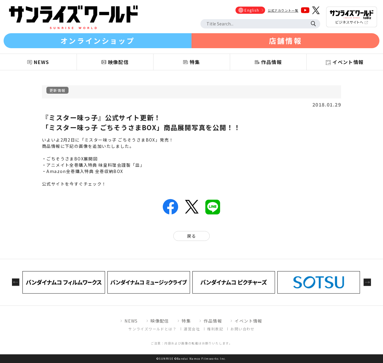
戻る (191, 236)
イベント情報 (248, 321)
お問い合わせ (242, 328)
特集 (186, 321)
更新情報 (57, 90)
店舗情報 (285, 40)
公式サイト (53, 184)
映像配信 (160, 321)
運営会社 (192, 328)
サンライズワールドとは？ (152, 328)
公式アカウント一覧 (283, 10)
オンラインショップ (97, 40)
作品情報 (212, 321)
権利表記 (215, 328)
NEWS (131, 321)
